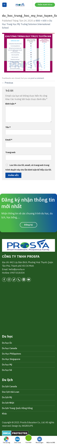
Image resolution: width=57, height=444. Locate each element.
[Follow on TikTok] (14, 279)
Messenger (39, 440)
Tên (8, 127)
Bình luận (10, 103)
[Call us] (19, 279)
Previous (7, 82)
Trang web (10, 152)
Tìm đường (6, 440)
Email (8, 139)
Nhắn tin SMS (50, 440)
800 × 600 (41, 20)
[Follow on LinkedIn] (24, 279)
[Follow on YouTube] (28, 279)
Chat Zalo (17, 440)
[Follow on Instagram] (9, 279)
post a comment (37, 78)
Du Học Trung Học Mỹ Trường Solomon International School (27, 24)
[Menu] (4, 5)
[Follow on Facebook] (4, 279)
